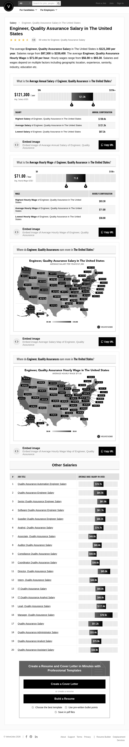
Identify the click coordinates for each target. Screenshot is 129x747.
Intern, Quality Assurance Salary (34, 580)
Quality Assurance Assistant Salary (36, 649)
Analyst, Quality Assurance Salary (35, 527)
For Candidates (28, 9)
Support (71, 737)
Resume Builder (104, 737)
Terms (79, 737)
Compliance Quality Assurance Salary (37, 553)
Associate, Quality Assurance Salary (37, 536)
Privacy (87, 737)
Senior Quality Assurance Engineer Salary (40, 501)
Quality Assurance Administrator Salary (38, 632)
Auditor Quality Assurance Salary (35, 545)
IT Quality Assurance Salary (32, 588)
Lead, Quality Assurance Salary (34, 606)
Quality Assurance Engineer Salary (36, 492)
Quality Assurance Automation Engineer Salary (42, 484)
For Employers (48, 9)
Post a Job (101, 3)
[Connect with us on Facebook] (26, 736)
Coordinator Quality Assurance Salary (37, 562)
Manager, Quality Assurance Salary (36, 615)
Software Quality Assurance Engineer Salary (41, 510)
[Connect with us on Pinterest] (31, 736)
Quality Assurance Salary (31, 623)
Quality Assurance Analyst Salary (35, 641)
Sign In (120, 3)
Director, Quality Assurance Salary (35, 571)
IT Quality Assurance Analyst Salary (36, 597)
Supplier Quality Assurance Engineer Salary (40, 519)
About (63, 737)
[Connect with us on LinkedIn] (36, 736)
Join (111, 3)
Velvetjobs (9, 6)
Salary (13, 22)
